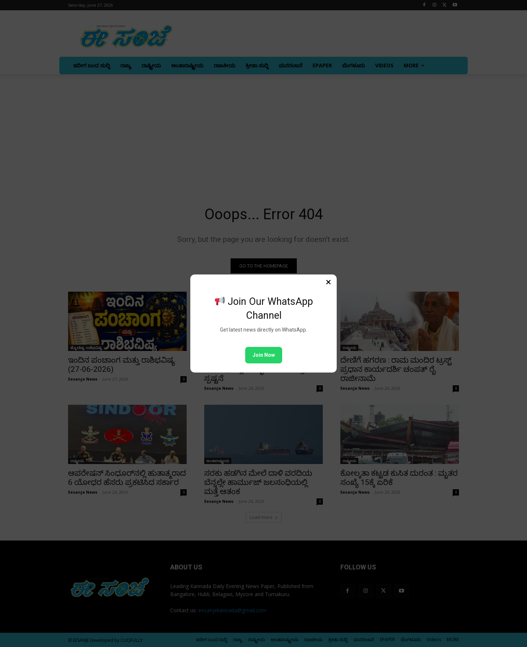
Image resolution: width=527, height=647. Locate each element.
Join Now (264, 355)
